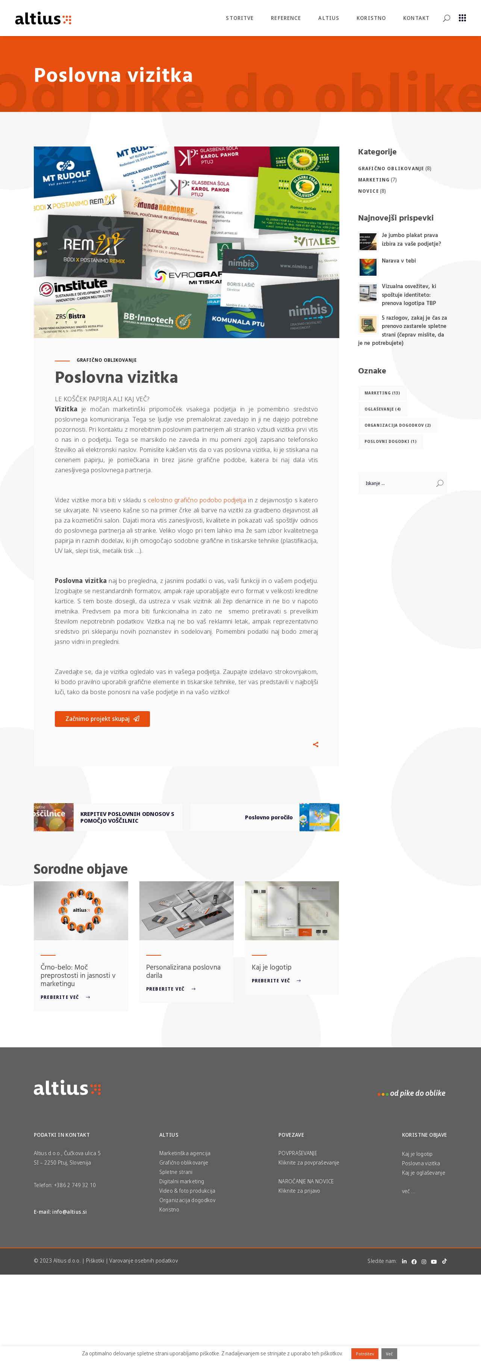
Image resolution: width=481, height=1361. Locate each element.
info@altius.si (69, 1211)
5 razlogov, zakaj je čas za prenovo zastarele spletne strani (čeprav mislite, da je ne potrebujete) (403, 330)
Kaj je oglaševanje (423, 1172)
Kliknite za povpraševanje (309, 1162)
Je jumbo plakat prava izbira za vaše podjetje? (412, 239)
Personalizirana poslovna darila (183, 971)
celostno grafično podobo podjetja (197, 499)
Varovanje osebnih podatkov (143, 1260)
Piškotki (95, 1260)
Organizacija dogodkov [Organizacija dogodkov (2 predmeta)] (398, 425)
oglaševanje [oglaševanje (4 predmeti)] (383, 409)
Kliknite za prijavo (299, 1190)
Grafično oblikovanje (107, 360)
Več (389, 1353)
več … (409, 1191)
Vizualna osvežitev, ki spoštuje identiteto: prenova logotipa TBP (409, 294)
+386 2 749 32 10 (75, 1185)
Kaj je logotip (272, 967)
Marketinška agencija (185, 1153)
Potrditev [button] (365, 1353)
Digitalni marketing (181, 1181)
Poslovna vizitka (421, 1163)
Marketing (374, 180)
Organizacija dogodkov (187, 1200)
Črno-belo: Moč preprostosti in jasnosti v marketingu (78, 975)
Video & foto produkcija (187, 1190)
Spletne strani (176, 1171)
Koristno (169, 1209)
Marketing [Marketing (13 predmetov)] (382, 393)
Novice (368, 191)
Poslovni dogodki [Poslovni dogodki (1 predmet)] (391, 441)
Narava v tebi (399, 260)
